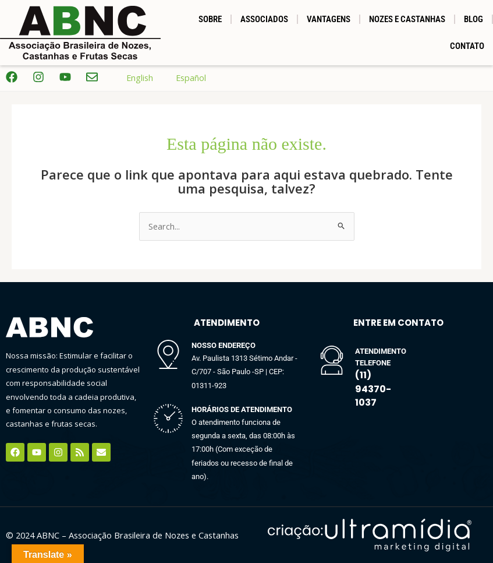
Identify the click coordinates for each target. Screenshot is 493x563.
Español (182, 78)
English (131, 78)
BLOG (473, 19)
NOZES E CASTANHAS (407, 19)
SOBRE (210, 19)
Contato (467, 46)
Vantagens (328, 19)
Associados (264, 19)
